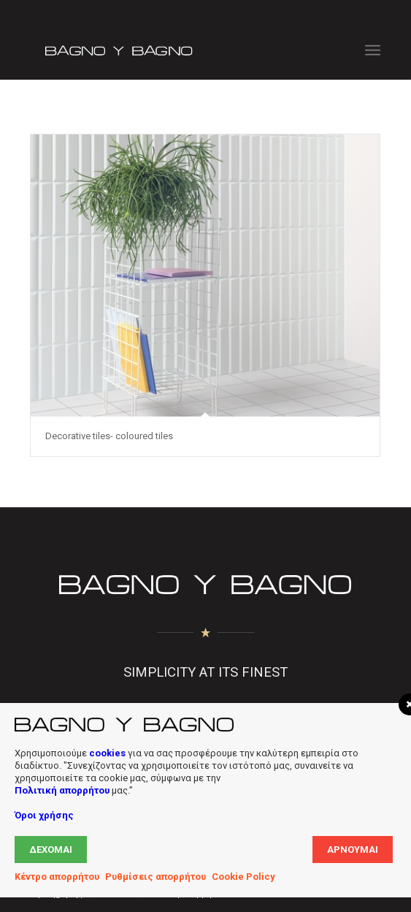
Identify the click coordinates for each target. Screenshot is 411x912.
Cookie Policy (243, 876)
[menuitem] (372, 50)
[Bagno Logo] (170, 50)
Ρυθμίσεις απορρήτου (155, 876)
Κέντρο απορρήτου (57, 876)
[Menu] (372, 50)
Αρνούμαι (352, 849)
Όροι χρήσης (44, 815)
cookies (107, 753)
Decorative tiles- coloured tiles (109, 435)
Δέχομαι (50, 849)
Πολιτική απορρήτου (62, 790)
